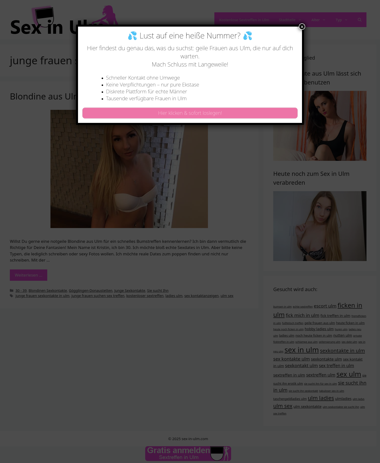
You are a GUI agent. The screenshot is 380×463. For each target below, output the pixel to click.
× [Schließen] (302, 26)
